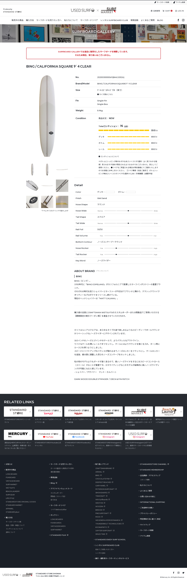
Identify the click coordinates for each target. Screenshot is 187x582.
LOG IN (181, 11)
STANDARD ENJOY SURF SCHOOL (110, 539)
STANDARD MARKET (14, 505)
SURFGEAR (10, 495)
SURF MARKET (11, 484)
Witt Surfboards (101, 500)
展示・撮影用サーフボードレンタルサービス (112, 558)
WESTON (99, 503)
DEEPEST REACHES (103, 482)
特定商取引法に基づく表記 (150, 519)
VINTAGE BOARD (13, 481)
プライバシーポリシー (148, 513)
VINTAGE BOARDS (58, 526)
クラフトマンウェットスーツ (61, 489)
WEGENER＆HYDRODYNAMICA (107, 520)
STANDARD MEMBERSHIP (152, 470)
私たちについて (146, 485)
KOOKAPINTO (101, 527)
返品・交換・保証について (15, 525)
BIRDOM (98, 510)
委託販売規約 (55, 472)
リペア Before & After (59, 510)
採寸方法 (54, 500)
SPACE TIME (100, 534)
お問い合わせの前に (147, 496)
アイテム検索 (180, 2)
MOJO (98, 517)
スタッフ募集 (145, 480)
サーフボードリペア (58, 505)
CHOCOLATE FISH (102, 479)
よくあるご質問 (146, 491)
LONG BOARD (11, 474)
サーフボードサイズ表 (13, 522)
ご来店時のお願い (147, 508)
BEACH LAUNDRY (13, 491)
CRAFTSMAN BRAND (103, 468)
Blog (53, 483)
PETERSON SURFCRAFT (105, 489)
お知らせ (9, 464)
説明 (126, 126)
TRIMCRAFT (100, 496)
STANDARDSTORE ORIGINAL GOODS (21, 502)
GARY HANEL (100, 486)
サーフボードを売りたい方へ (61, 464)
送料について (10, 532)
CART (167, 11)
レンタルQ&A (100, 553)
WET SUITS (10, 488)
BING (97, 475)
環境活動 (54, 477)
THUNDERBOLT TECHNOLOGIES (108, 524)
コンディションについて (14, 529)
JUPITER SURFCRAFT (103, 531)
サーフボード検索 (163, 2)
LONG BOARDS (57, 519)
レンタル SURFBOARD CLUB (107, 545)
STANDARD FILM (58, 535)
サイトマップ (145, 525)
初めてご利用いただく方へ (104, 549)
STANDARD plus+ (12, 512)
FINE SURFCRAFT (102, 513)
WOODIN (99, 506)
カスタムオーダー (57, 493)
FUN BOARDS (56, 523)
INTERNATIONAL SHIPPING (152, 502)
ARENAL (98, 472)
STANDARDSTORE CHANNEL (153, 464)
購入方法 (9, 518)
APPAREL (10, 509)
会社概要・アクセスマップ (150, 475)
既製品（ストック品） (58, 496)
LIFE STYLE (10, 498)
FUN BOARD (11, 477)
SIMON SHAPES (101, 493)
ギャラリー (55, 515)
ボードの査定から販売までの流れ (62, 468)
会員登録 (156, 11)
